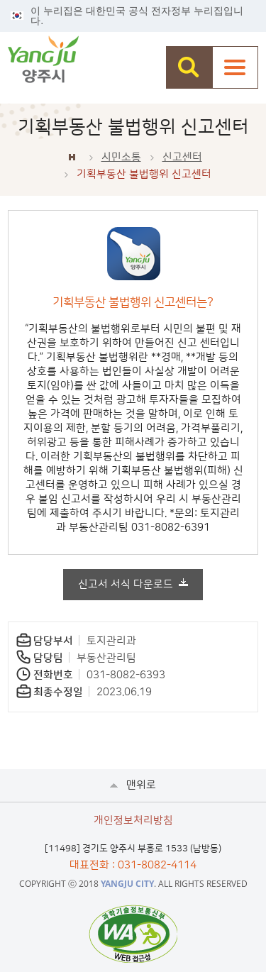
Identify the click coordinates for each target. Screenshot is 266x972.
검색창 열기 (189, 67)
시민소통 (121, 157)
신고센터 (182, 157)
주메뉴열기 (235, 67)
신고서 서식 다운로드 (125, 584)
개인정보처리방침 (133, 820)
